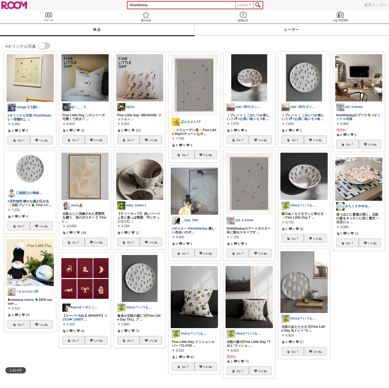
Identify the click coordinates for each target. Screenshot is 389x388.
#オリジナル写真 (20, 115)
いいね (43, 140)
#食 (262, 119)
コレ (21, 140)
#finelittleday (197, 228)
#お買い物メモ (248, 119)
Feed (48, 16)
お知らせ (243, 16)
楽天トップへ (375, 5)
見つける (145, 16)
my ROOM (340, 16)
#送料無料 (15, 201)
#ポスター (179, 228)
